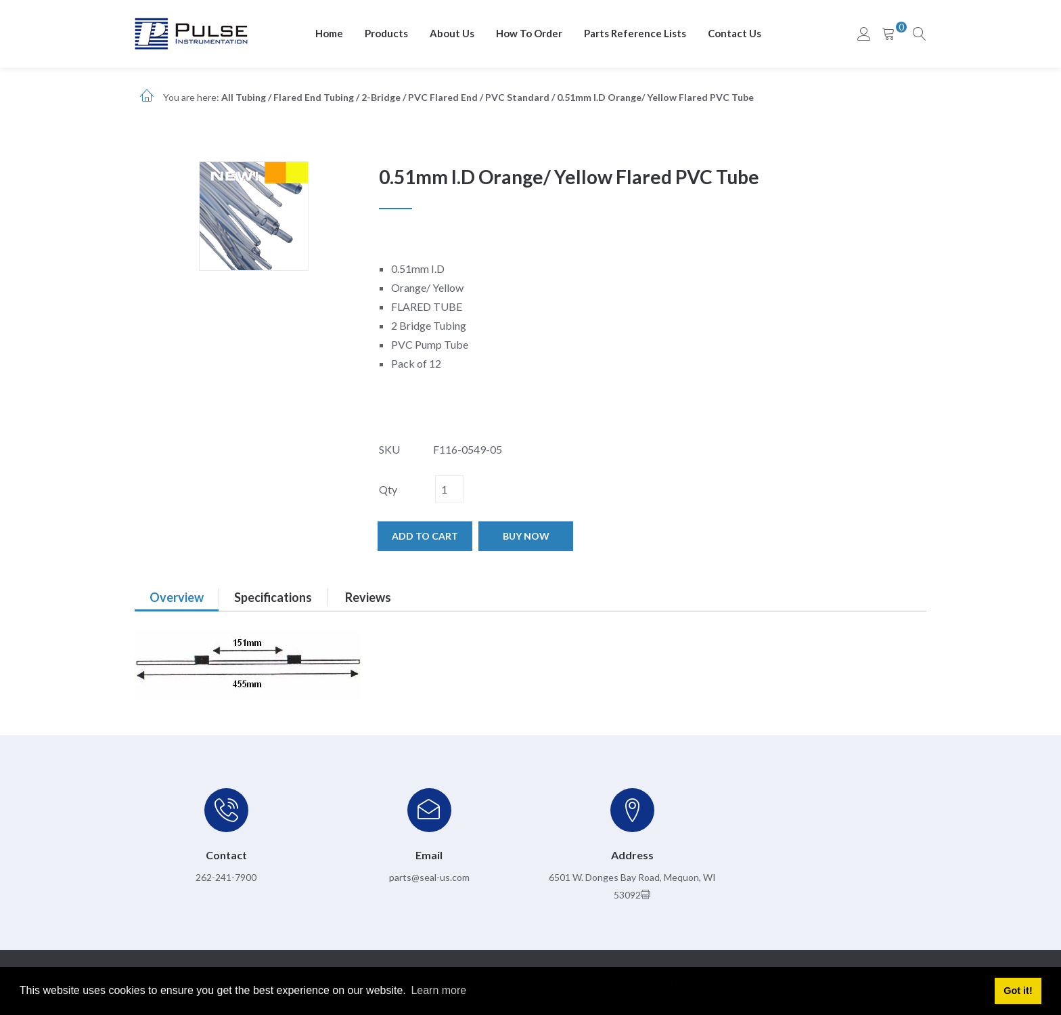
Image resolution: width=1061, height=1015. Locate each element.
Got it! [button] (1017, 990)
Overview (177, 597)
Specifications (273, 597)
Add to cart (425, 536)
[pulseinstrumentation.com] (191, 33)
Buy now (526, 536)
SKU (389, 449)
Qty (388, 489)
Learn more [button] (438, 990)
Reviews (368, 597)
